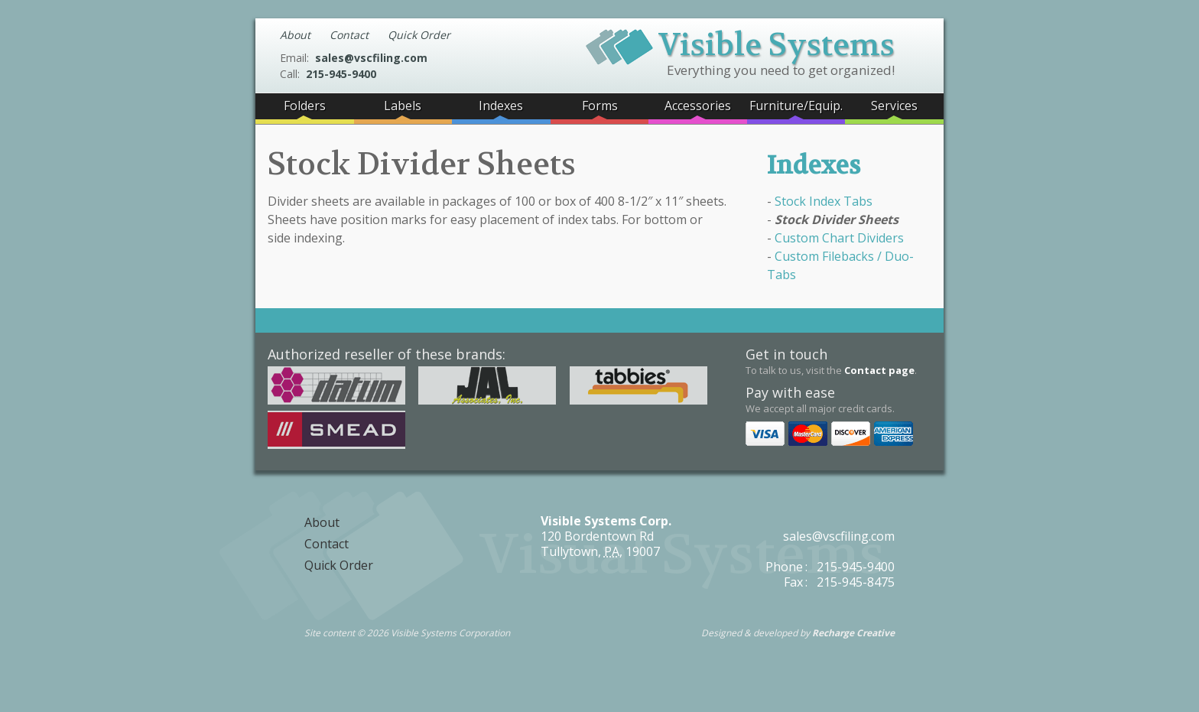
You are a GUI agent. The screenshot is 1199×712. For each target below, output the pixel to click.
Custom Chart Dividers (839, 237)
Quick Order (419, 35)
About (295, 35)
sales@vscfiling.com (371, 57)
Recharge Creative (853, 632)
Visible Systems (740, 42)
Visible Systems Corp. (606, 520)
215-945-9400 (341, 74)
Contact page (879, 370)
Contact (349, 35)
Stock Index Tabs (823, 201)
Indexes (813, 165)
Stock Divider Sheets (836, 219)
